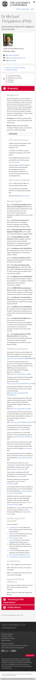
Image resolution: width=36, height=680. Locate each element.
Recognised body (7, 666)
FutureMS (12, 550)
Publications (14, 607)
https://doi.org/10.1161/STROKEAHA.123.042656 (21, 383)
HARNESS (21, 165)
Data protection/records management (12, 648)
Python (11, 183)
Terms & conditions (7, 634)
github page (12, 60)
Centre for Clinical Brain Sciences (15, 68)
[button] (34, 2)
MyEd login (30, 655)
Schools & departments (23, 9)
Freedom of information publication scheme (14, 645)
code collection (25, 196)
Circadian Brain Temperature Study (19, 557)
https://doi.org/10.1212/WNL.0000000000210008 (21, 358)
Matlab (11, 188)
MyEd (32, 9)
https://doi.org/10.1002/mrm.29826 (20, 409)
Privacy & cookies (6, 636)
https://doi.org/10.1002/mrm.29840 (20, 374)
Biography (12, 88)
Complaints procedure (8, 638)
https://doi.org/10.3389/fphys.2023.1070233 (23, 422)
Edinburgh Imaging (11, 70)
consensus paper (14, 162)
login (32, 679)
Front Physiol (22, 429)
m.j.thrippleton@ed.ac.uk (17, 58)
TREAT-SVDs (12, 534)
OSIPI (16, 147)
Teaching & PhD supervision (13, 601)
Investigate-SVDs (14, 527)
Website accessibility (7, 643)
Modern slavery (5, 640)
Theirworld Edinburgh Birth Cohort (19, 555)
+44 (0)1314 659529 (13, 55)
